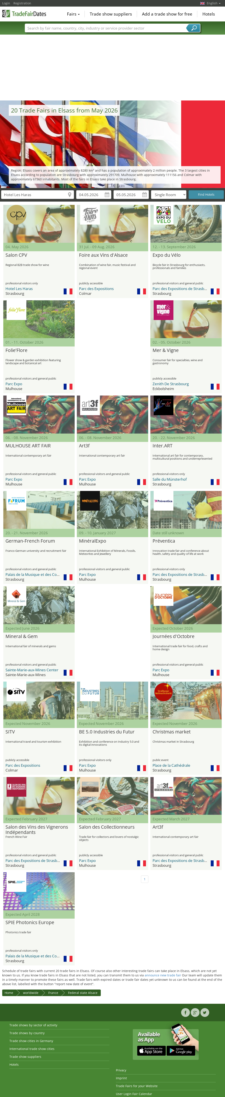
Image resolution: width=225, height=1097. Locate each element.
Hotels (208, 14)
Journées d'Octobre (173, 636)
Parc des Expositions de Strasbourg (182, 288)
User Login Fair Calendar (134, 1094)
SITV (10, 732)
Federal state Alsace (82, 993)
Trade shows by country (27, 1033)
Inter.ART (163, 446)
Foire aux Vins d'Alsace (103, 255)
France (53, 993)
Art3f (84, 446)
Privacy (121, 1070)
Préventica (164, 541)
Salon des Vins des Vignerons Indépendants (36, 829)
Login (6, 3)
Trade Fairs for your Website (137, 1086)
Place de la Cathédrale (171, 765)
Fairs (73, 14)
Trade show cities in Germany (31, 1041)
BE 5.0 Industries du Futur (107, 732)
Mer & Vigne (166, 350)
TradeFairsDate (24, 13)
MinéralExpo (92, 541)
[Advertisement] (112, 67)
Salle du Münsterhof (170, 479)
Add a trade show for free (167, 14)
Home (9, 993)
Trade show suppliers (111, 14)
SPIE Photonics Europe (29, 922)
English (214, 3)
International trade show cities (31, 1049)
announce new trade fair (163, 975)
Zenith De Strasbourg (171, 383)
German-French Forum (30, 541)
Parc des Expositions (96, 288)
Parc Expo (13, 383)
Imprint (121, 1078)
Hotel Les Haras (19, 288)
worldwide (30, 993)
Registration (22, 3)
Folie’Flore (16, 350)
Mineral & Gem (21, 636)
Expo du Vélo (167, 255)
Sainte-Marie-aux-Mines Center (31, 669)
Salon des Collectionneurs (107, 827)
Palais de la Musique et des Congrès (35, 574)
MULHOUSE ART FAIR (28, 446)
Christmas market (172, 732)
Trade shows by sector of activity (33, 1025)
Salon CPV (16, 255)
